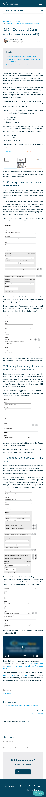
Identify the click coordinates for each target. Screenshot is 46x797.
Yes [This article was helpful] (23, 721)
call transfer (24, 675)
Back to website (11, 786)
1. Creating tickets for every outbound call (21, 56)
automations (7, 694)
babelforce (7, 21)
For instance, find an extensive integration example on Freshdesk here (23, 666)
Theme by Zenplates (33, 790)
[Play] (5, 656)
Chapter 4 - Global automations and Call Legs (22, 24)
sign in (10, 748)
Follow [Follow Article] (39, 41)
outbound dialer (9, 675)
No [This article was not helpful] (28, 721)
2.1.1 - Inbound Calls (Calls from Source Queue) (20, 705)
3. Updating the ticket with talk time (19, 65)
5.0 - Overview (37, 714)
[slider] (14, 656)
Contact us (23, 772)
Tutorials (17, 21)
